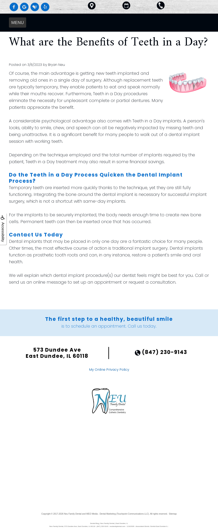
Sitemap (173, 514)
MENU (17, 22)
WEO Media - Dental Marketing (101, 514)
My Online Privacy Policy (109, 369)
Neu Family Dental (73, 514)
